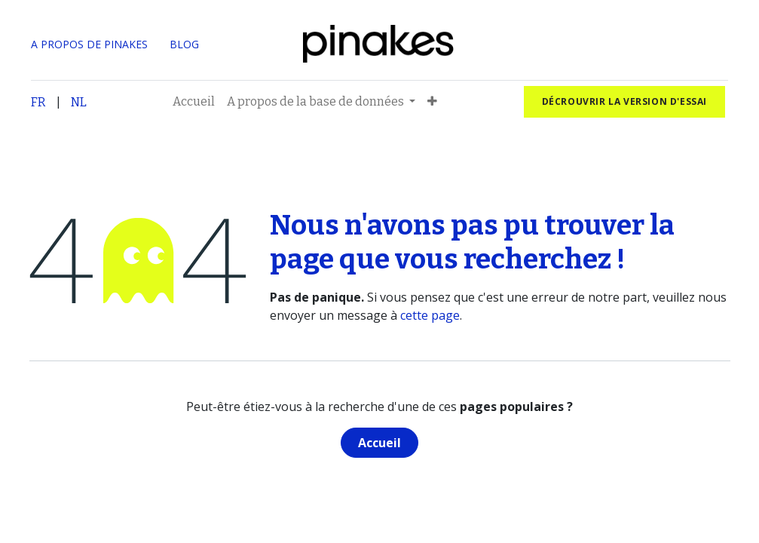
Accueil (379, 442)
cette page (430, 315)
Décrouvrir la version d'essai (624, 101)
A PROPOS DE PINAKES (89, 44)
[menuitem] (194, 102)
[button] (432, 102)
